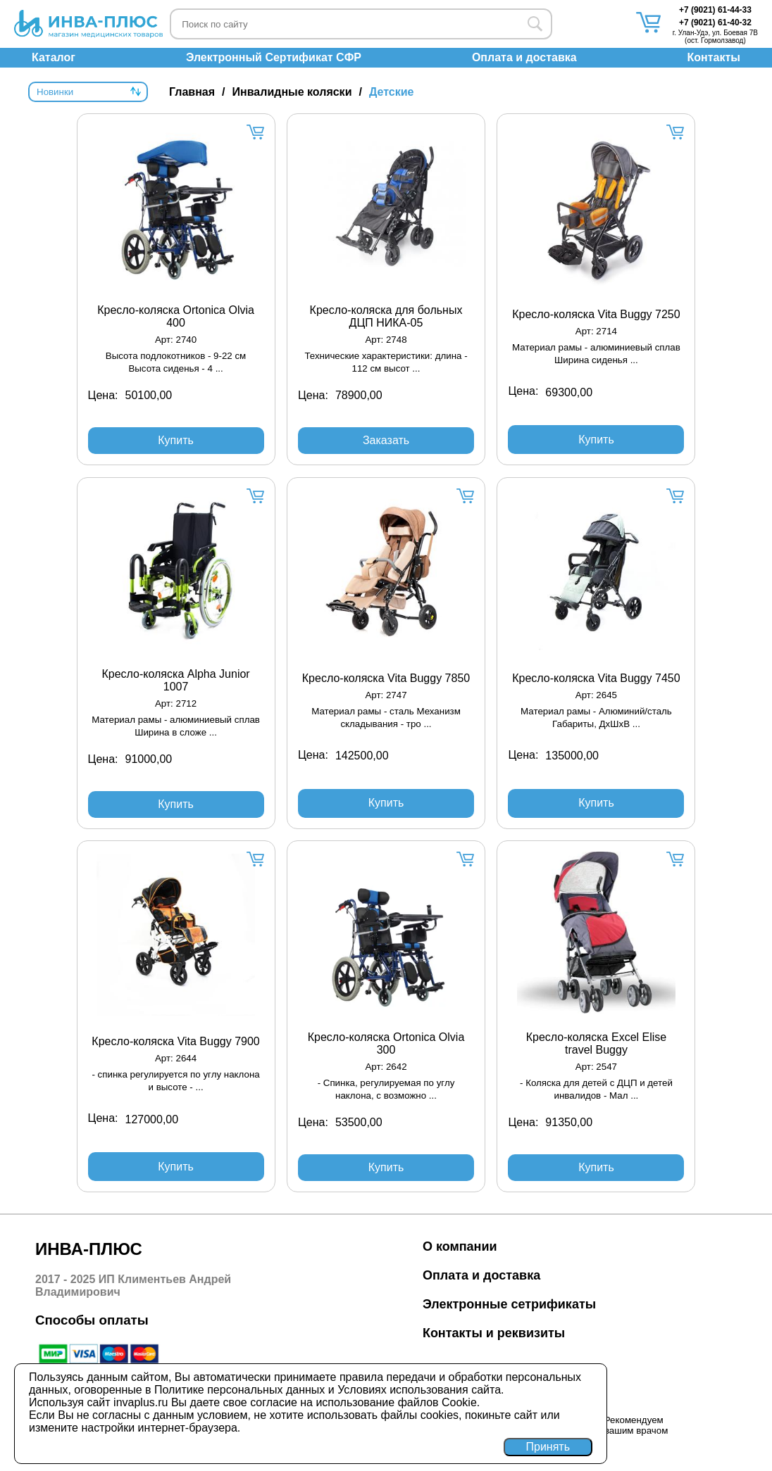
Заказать (386, 440)
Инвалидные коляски (292, 92)
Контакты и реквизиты (494, 1333)
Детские (391, 92)
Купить (176, 440)
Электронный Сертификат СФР (273, 57)
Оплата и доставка (524, 57)
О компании (460, 1246)
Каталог (53, 57)
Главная (192, 92)
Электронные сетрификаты (509, 1304)
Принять (548, 1447)
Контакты (713, 57)
